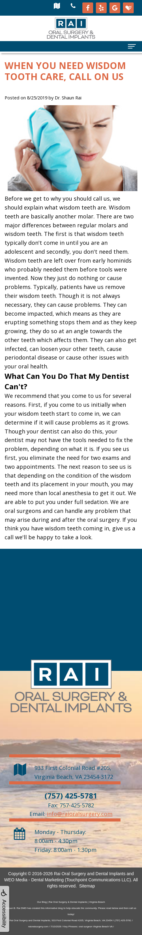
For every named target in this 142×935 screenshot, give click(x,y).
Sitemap (87, 885)
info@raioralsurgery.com (79, 814)
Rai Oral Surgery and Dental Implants (89, 873)
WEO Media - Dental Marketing (34, 879)
